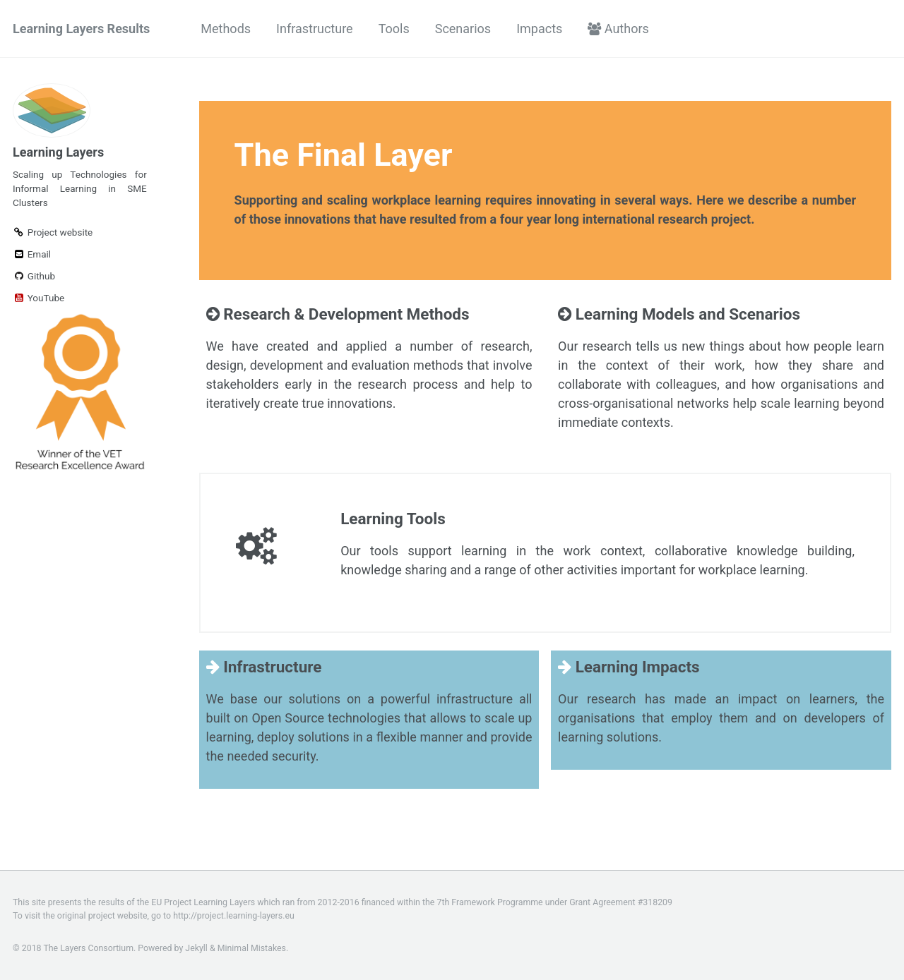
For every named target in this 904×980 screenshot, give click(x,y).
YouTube (38, 297)
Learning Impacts (628, 667)
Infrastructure (314, 28)
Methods (226, 28)
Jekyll (196, 948)
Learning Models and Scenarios (679, 314)
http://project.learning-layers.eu (234, 916)
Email (32, 254)
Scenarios (463, 28)
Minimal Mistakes (252, 948)
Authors (618, 28)
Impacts (539, 28)
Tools (394, 28)
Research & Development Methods (338, 314)
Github (34, 276)
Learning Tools (393, 518)
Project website (53, 232)
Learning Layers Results (81, 28)
